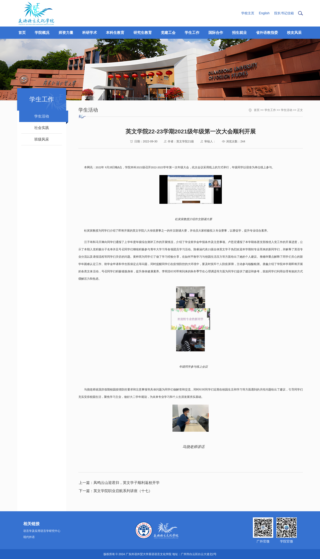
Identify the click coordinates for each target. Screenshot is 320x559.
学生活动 (286, 110)
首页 (257, 110)
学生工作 (270, 110)
